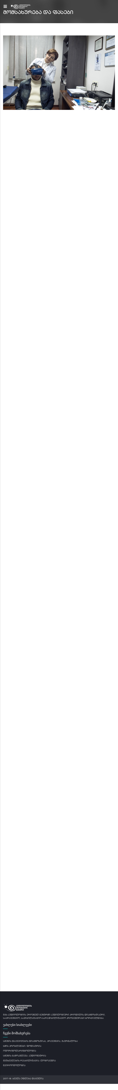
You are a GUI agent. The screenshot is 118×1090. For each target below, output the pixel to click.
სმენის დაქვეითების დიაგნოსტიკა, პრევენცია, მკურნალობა (40, 1041)
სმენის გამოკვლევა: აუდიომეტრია (24, 1056)
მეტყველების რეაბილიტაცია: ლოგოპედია (29, 1061)
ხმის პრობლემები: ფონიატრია (22, 1046)
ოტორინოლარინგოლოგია (19, 1051)
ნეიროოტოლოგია (14, 1066)
